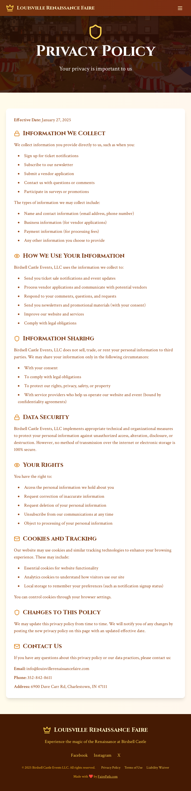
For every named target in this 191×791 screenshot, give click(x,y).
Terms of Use (133, 767)
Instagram (102, 755)
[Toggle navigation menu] (180, 8)
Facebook (79, 755)
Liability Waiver (157, 767)
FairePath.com (108, 776)
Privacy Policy (110, 767)
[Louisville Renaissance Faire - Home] (50, 8)
